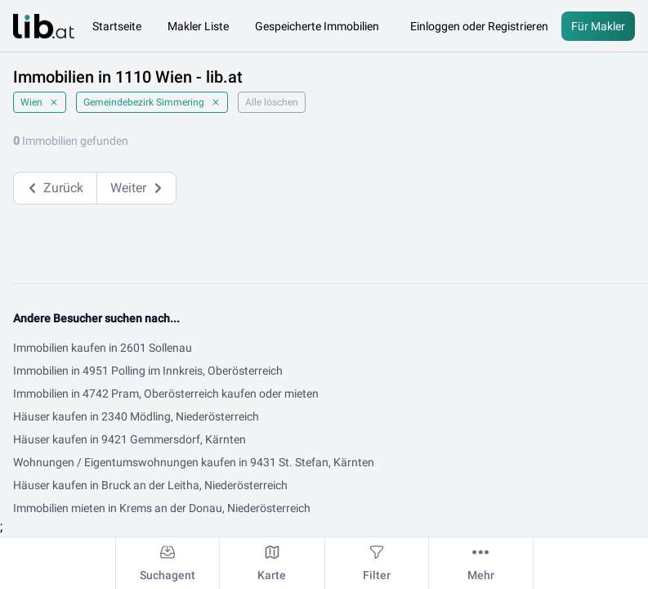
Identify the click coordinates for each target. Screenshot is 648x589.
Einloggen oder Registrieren (479, 26)
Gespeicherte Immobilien (317, 26)
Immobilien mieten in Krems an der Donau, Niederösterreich (162, 508)
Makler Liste (198, 26)
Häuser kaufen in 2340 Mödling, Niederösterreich (136, 416)
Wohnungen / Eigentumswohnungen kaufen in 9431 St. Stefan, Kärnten (193, 462)
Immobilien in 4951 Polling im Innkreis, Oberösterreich (148, 370)
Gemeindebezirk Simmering (152, 102)
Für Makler (598, 26)
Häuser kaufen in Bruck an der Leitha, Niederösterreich (150, 485)
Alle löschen (271, 102)
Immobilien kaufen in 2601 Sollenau (102, 347)
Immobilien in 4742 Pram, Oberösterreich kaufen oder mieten (166, 393)
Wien (39, 102)
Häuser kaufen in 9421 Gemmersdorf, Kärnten (129, 439)
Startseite (116, 26)
